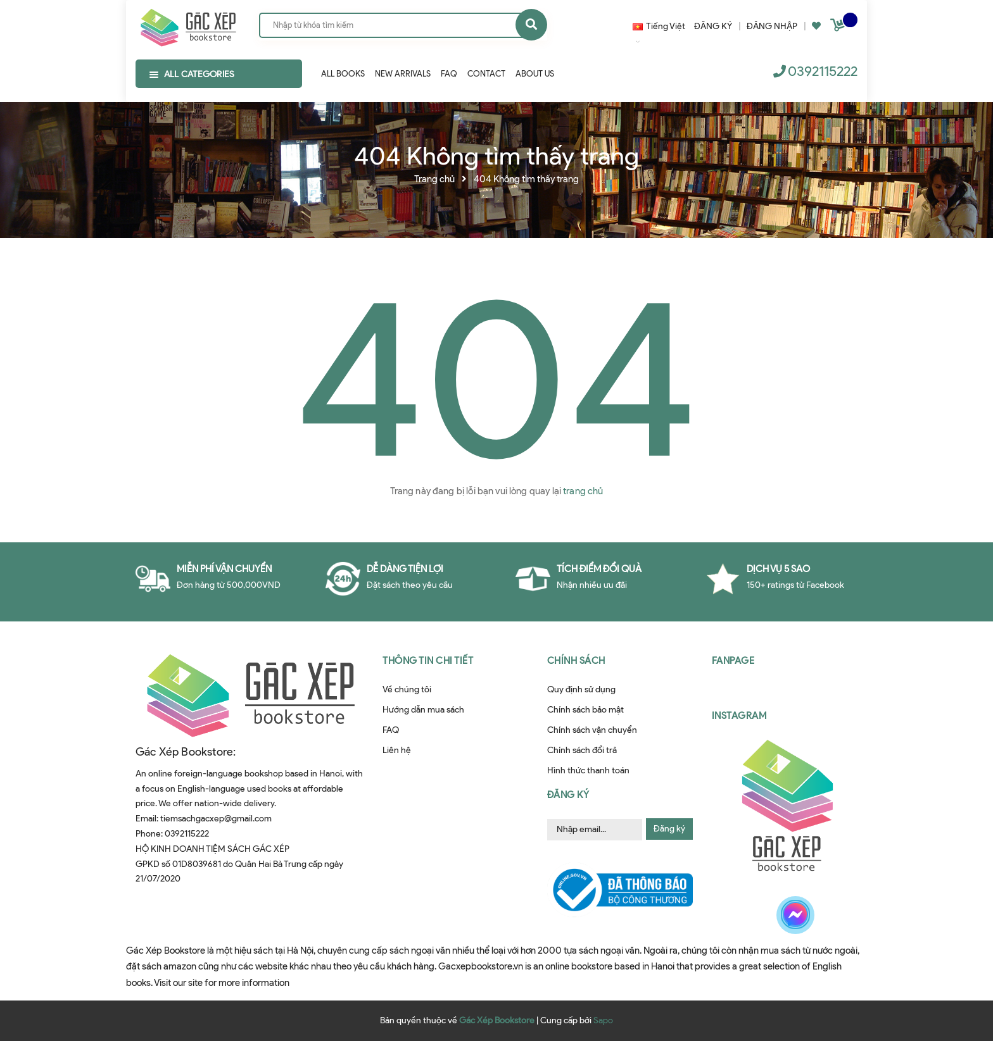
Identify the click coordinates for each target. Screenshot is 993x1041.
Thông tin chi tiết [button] (428, 660)
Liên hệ (397, 750)
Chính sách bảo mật (585, 709)
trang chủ (583, 491)
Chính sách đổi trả (582, 750)
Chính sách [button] (576, 660)
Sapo (603, 1020)
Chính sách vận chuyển (592, 730)
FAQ (391, 730)
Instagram (739, 715)
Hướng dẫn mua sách (423, 709)
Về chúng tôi (407, 689)
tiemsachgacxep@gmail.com (216, 818)
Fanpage (733, 660)
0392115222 (822, 71)
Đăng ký (669, 828)
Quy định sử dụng (581, 689)
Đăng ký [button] (568, 795)
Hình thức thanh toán (588, 770)
